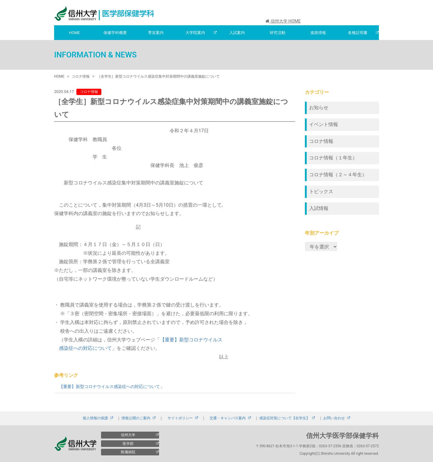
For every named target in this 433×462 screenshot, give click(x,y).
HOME (74, 32)
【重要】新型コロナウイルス (191, 340)
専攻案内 (156, 32)
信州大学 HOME (283, 21)
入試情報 (318, 208)
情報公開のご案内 (135, 418)
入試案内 (237, 32)
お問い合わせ (334, 418)
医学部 (128, 444)
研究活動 (277, 32)
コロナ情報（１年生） (333, 158)
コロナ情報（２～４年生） (338, 174)
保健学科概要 (115, 32)
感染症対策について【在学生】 (284, 418)
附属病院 (128, 452)
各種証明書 (357, 32)
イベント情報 (323, 124)
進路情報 (318, 32)
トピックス (321, 191)
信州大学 (128, 435)
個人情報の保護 (95, 418)
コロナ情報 (321, 141)
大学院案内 (195, 32)
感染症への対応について (85, 348)
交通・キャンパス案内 (228, 418)
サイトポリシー (180, 418)
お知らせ (318, 107)
